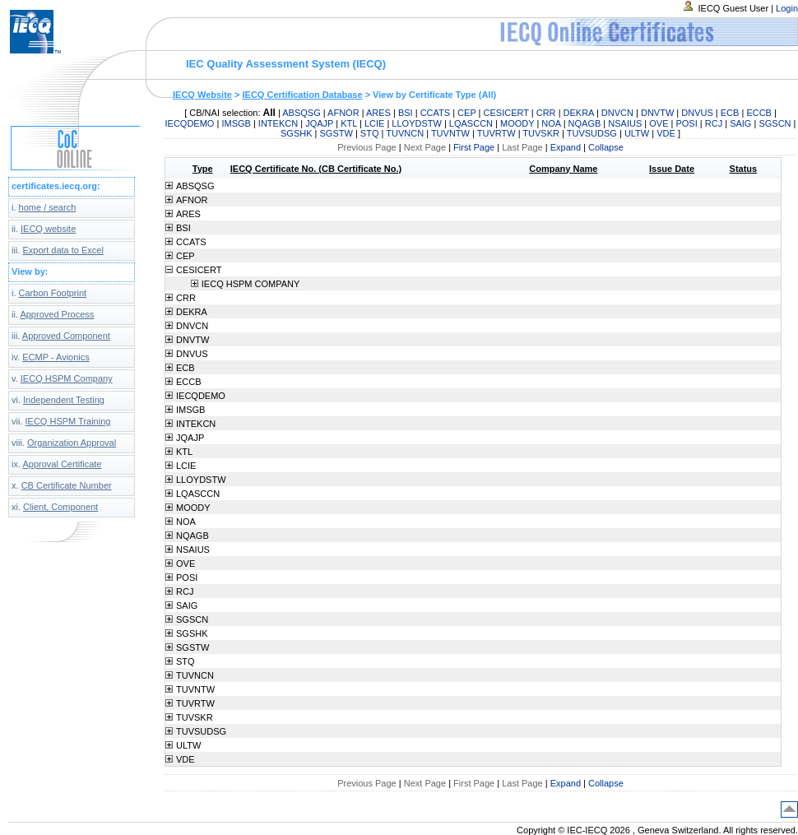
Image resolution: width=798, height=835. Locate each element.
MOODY (517, 123)
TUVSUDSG (592, 133)
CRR (546, 113)
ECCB (759, 113)
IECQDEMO (190, 123)
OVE (658, 123)
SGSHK (297, 133)
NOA (550, 123)
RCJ (713, 123)
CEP (466, 113)
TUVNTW (450, 133)
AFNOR (343, 113)
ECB (730, 113)
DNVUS (697, 113)
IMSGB (235, 123)
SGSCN (775, 123)
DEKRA (579, 113)
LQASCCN (471, 123)
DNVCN (617, 113)
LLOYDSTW (417, 123)
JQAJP (319, 123)
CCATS (435, 113)
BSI (405, 113)
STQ (369, 133)
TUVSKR (540, 133)
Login (787, 8)
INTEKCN (278, 123)
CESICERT (506, 113)
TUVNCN (405, 133)
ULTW (636, 133)
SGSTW (336, 133)
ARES (378, 113)
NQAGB (584, 123)
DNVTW (657, 113)
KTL (349, 123)
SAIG (740, 123)
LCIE (374, 123)
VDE (665, 133)
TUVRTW (496, 133)
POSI (686, 123)
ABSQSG (301, 113)
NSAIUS (625, 123)
